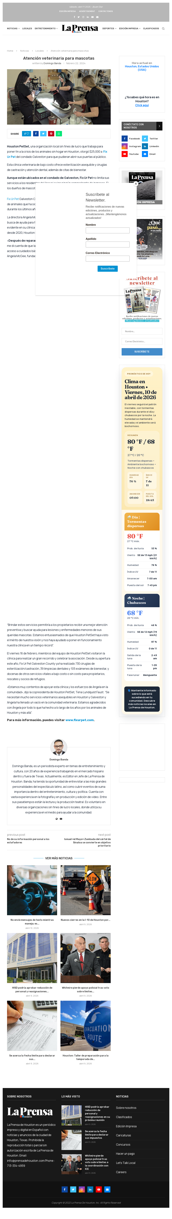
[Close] (135, 183)
